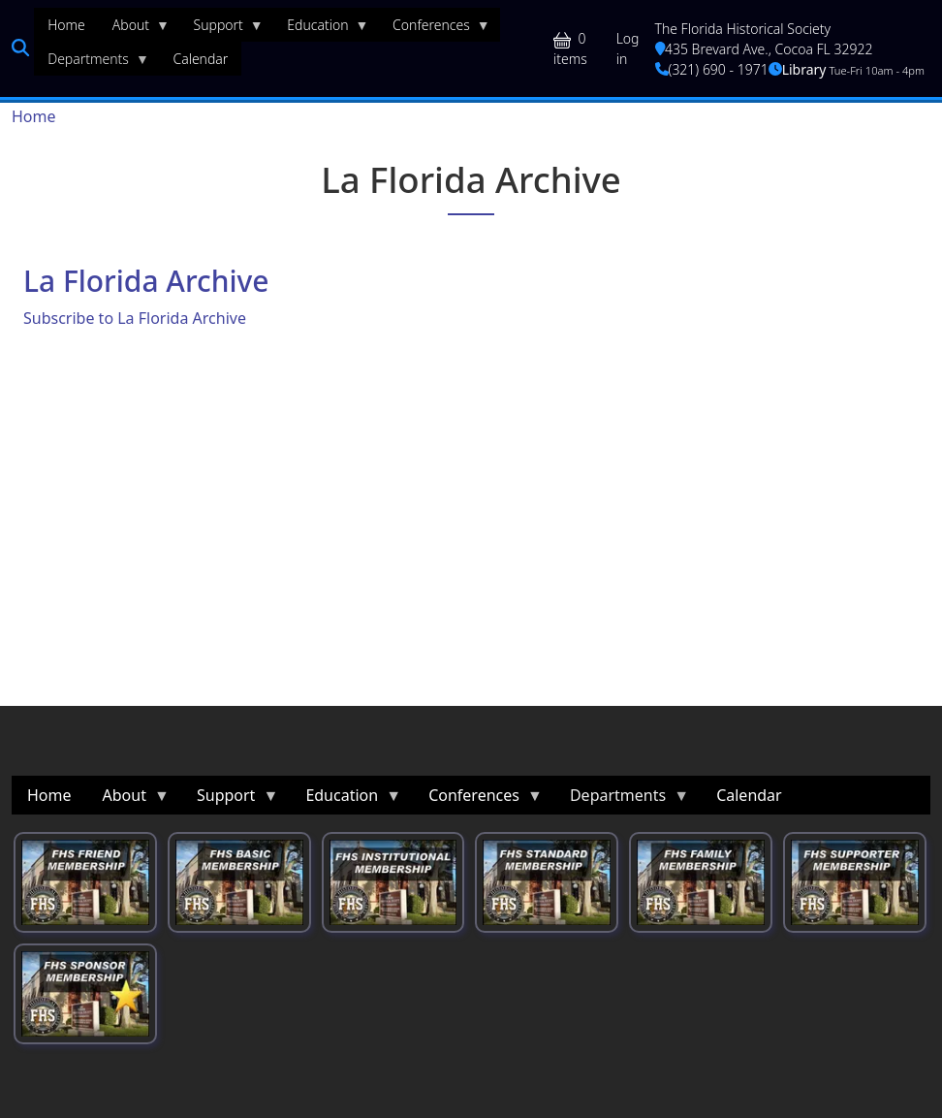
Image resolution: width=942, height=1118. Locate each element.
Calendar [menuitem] (200, 58)
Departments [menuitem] (91, 63)
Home (34, 116)
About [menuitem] (134, 29)
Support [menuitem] (222, 29)
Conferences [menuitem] (434, 29)
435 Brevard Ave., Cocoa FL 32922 (764, 49)
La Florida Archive (145, 281)
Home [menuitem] (66, 25)
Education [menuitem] (320, 29)
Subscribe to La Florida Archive (134, 318)
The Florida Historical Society (743, 28)
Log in (628, 48)
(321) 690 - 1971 (712, 69)
